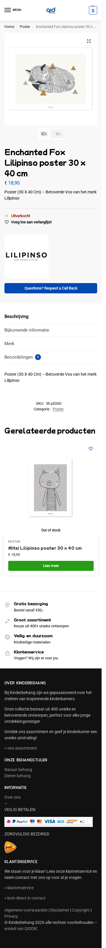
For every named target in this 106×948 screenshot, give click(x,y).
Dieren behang (17, 775)
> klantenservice (19, 887)
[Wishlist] (90, 448)
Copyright (81, 910)
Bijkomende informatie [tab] (26, 330)
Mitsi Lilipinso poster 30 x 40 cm (45, 548)
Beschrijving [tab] (16, 316)
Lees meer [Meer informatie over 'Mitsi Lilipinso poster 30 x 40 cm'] (51, 566)
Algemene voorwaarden (26, 910)
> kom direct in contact (25, 898)
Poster (25, 27)
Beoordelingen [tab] (22, 357)
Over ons (12, 797)
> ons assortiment (20, 748)
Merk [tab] (9, 343)
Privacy (11, 916)
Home (9, 27)
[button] (92, 10)
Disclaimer (59, 910)
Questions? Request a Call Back (50, 288)
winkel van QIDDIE (20, 928)
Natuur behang (18, 769)
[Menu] (13, 10)
